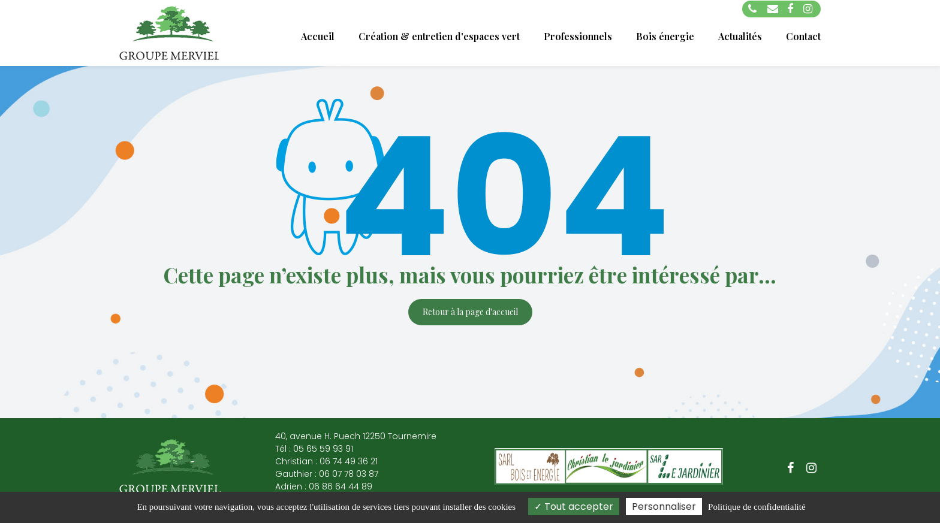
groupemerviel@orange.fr (772, 9)
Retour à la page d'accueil (470, 312)
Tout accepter (573, 506)
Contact (803, 36)
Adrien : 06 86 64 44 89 (323, 486)
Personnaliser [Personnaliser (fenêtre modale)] (664, 506)
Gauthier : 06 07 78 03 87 (326, 474)
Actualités (740, 36)
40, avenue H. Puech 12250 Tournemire (355, 436)
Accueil (318, 36)
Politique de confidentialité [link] (756, 507)
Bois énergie (665, 36)
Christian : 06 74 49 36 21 (326, 461)
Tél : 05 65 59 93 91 (314, 449)
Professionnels (578, 36)
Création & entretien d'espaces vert (439, 36)
